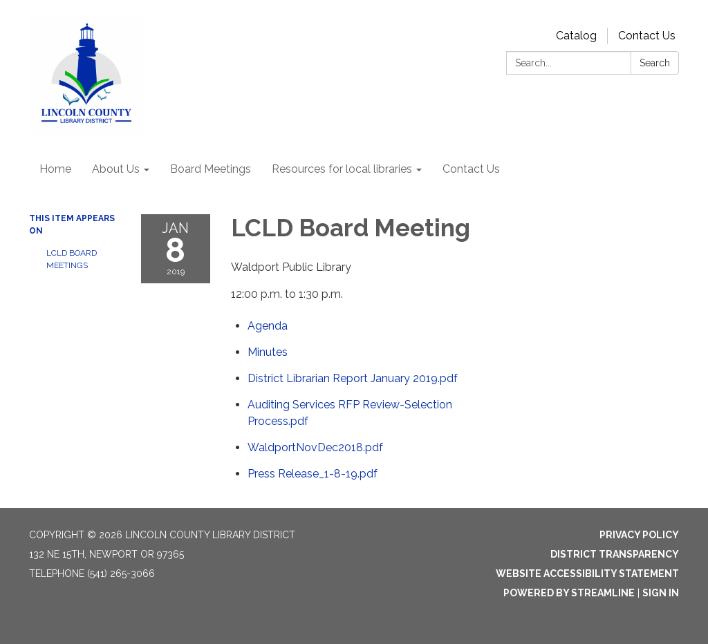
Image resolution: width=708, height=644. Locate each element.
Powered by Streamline (569, 592)
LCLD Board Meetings (71, 259)
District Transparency (614, 554)
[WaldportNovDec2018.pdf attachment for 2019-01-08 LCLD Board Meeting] (315, 447)
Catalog (576, 35)
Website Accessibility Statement (587, 573)
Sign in (660, 592)
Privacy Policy (639, 534)
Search (655, 62)
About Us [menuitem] (116, 169)
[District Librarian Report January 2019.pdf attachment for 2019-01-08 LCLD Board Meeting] (353, 378)
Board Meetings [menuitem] (210, 169)
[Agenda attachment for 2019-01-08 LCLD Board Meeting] (268, 325)
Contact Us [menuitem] (471, 169)
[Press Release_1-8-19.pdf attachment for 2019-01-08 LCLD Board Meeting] (313, 473)
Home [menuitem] (55, 169)
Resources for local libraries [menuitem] (342, 169)
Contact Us (647, 35)
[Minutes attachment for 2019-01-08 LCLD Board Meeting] (268, 352)
